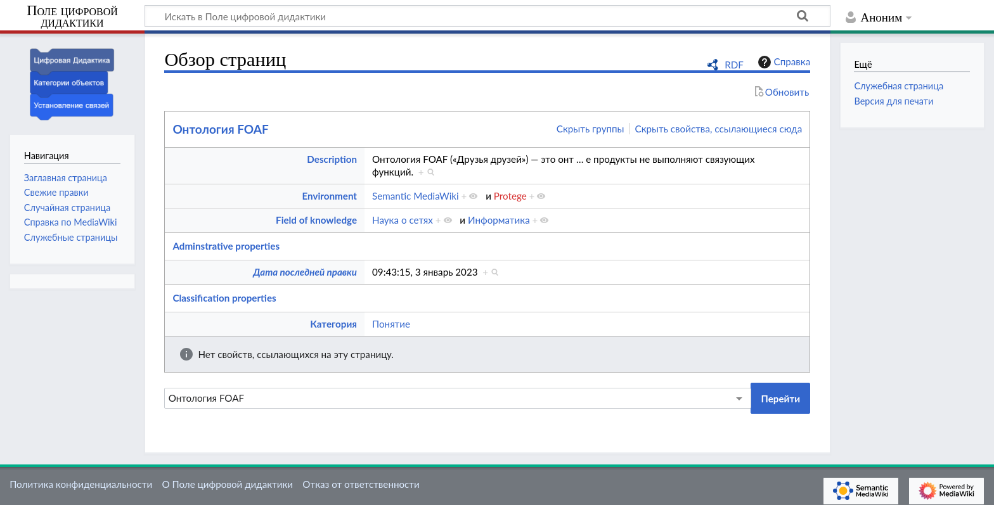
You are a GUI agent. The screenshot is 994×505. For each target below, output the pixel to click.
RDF (734, 64)
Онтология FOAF (220, 129)
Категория (333, 323)
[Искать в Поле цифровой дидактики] (487, 16)
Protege (510, 195)
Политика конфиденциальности (81, 484)
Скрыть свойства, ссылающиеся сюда (719, 128)
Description (332, 159)
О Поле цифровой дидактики (227, 484)
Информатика (499, 220)
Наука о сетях (402, 220)
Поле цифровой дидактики (72, 17)
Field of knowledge (316, 220)
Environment (330, 195)
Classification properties (224, 298)
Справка (783, 62)
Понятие (391, 323)
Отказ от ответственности (360, 484)
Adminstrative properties (226, 246)
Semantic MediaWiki (415, 195)
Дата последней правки (305, 272)
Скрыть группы (590, 128)
